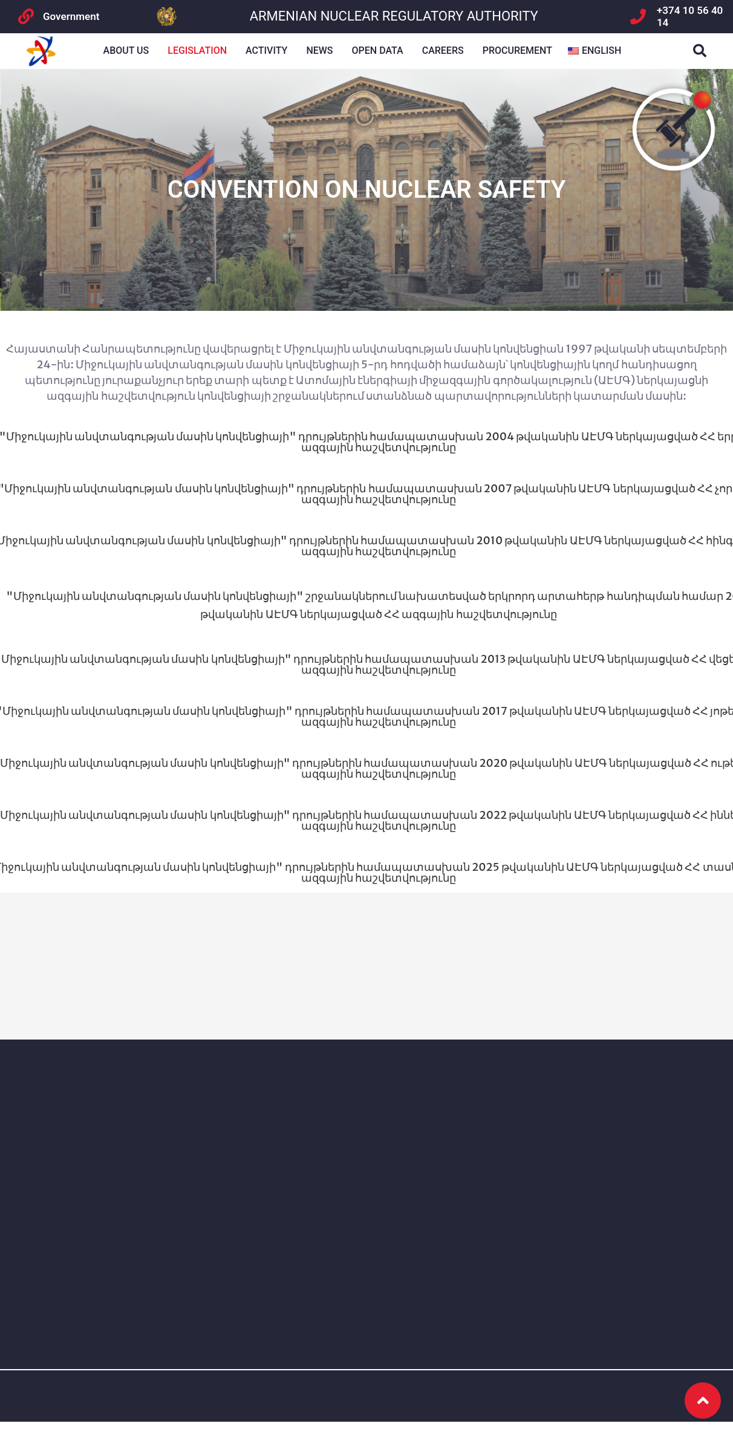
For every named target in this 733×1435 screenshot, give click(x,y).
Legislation (197, 50)
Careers (443, 50)
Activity (266, 50)
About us (126, 50)
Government (71, 16)
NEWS (319, 50)
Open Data (377, 50)
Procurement (517, 50)
